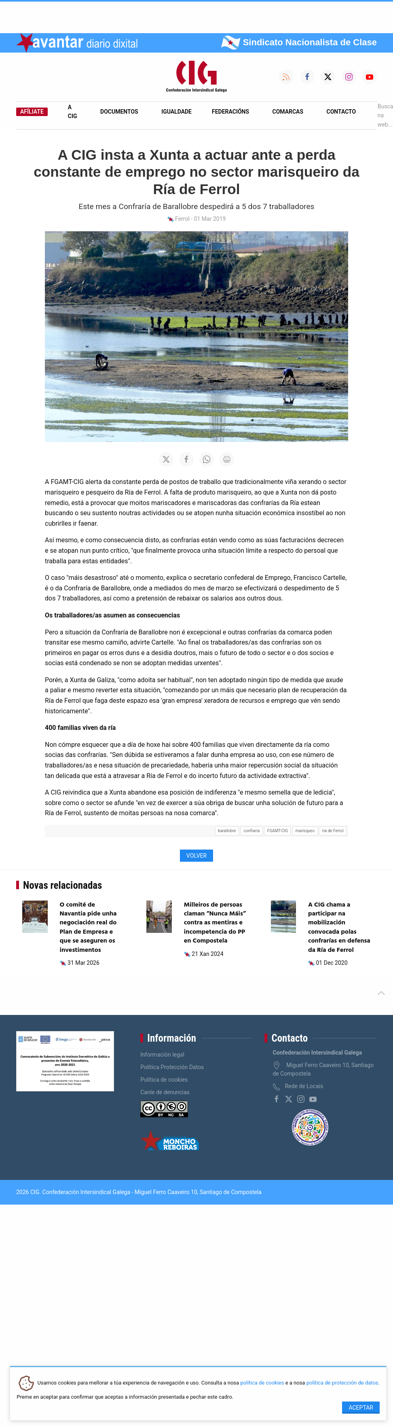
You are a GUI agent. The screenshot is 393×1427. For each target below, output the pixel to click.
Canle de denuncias (165, 1092)
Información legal (162, 1054)
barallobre (227, 831)
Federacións (230, 111)
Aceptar (361, 1407)
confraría (251, 831)
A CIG (72, 111)
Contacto (341, 111)
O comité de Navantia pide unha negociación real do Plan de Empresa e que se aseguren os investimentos (88, 928)
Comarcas (288, 111)
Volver (196, 855)
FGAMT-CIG (277, 831)
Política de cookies (164, 1079)
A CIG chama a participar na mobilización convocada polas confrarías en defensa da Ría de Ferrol (339, 928)
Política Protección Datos (172, 1067)
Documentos (119, 111)
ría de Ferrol (333, 831)
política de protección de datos (342, 1383)
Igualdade (176, 111)
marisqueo (305, 831)
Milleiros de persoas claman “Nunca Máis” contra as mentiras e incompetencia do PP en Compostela (215, 923)
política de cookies (262, 1383)
